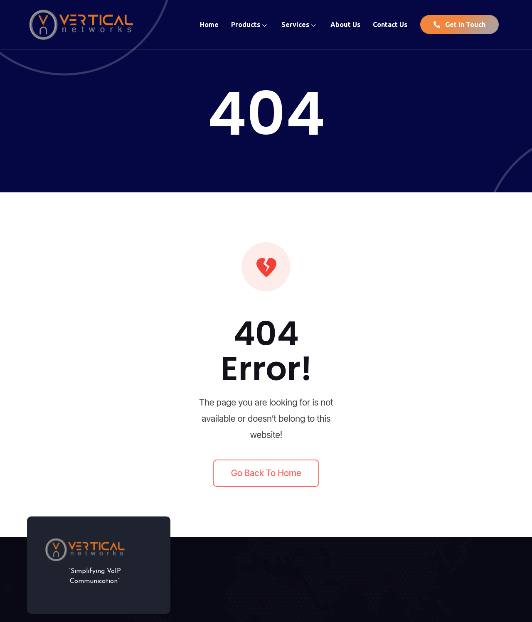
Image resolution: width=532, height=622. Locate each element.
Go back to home (266, 473)
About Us (345, 24)
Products (250, 24)
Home (209, 24)
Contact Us (390, 24)
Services (299, 24)
